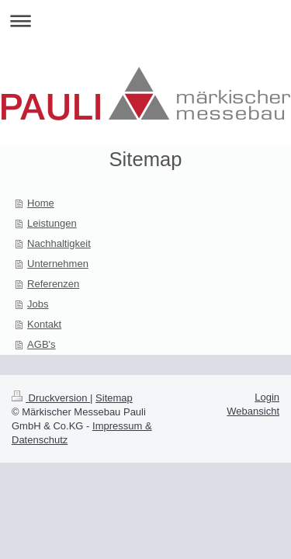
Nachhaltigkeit (59, 243)
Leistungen (52, 223)
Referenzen (53, 284)
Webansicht (253, 411)
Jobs (37, 304)
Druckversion (51, 398)
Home (40, 203)
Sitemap (114, 398)
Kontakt (44, 324)
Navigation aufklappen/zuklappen (145, 20)
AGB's (41, 344)
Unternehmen (57, 263)
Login (267, 397)
